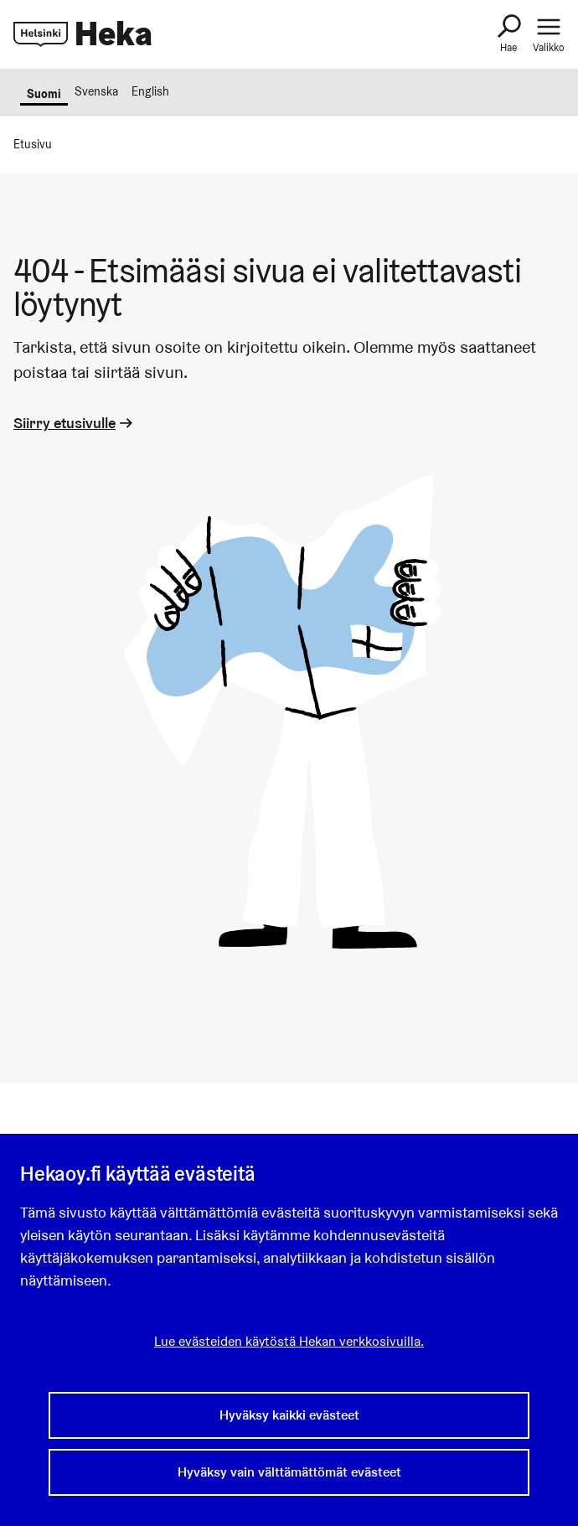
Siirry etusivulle (74, 422)
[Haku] (508, 34)
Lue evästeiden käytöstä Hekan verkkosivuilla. (289, 1341)
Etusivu (32, 144)
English (150, 91)
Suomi (44, 93)
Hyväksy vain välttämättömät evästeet (289, 1472)
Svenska (96, 91)
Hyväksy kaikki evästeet (289, 1415)
